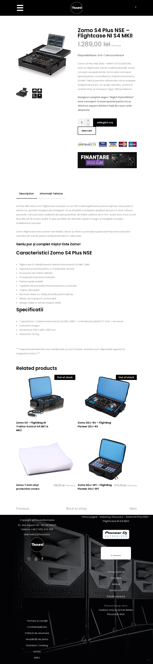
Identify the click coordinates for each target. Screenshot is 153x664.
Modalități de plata (37, 639)
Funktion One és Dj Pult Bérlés (116, 610)
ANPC (37, 657)
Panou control (116, 571)
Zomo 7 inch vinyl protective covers (27, 487)
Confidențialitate (37, 627)
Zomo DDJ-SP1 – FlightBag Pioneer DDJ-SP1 (95, 487)
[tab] (26, 194)
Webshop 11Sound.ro (111, 517)
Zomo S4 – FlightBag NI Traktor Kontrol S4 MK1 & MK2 (32, 426)
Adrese (116, 584)
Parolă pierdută (116, 596)
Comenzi (116, 578)
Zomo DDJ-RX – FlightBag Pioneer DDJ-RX (94, 424)
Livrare (37, 651)
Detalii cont (116, 590)
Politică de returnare (37, 633)
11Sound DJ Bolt (116, 614)
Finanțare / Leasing (37, 645)
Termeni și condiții (37, 620)
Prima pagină (89, 517)
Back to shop (76, 508)
